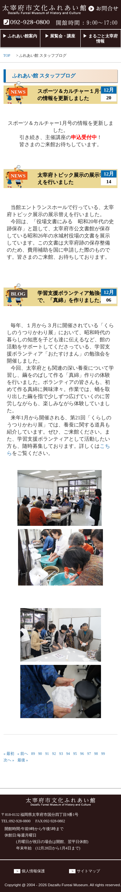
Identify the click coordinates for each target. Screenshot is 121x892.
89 (33, 754)
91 (47, 754)
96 (82, 754)
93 (61, 754)
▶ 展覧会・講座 (60, 36)
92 (54, 754)
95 (75, 754)
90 (40, 754)
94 (68, 754)
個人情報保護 (33, 871)
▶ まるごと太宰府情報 (100, 39)
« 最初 (9, 754)
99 (103, 754)
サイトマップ (88, 871)
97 (89, 754)
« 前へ (22, 754)
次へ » (9, 760)
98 (96, 754)
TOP (6, 56)
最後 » (22, 760)
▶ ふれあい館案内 (20, 36)
